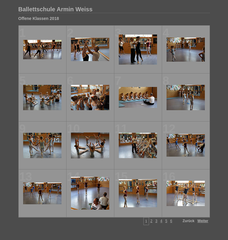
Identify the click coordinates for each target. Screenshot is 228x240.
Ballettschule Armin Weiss (55, 9)
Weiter (202, 221)
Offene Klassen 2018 (38, 18)
